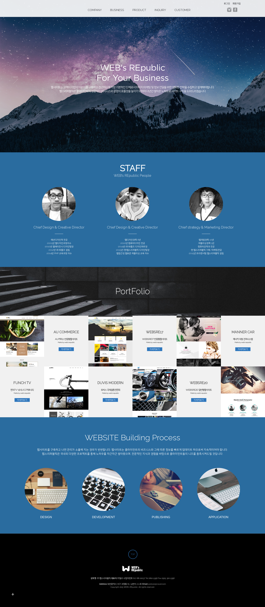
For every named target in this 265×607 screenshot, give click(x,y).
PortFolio (132, 291)
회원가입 (237, 3)
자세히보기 (66, 349)
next (249, 80)
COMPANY (95, 10)
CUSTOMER (182, 10)
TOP (133, 554)
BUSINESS (117, 10)
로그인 (227, 3)
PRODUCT (139, 10)
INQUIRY (160, 10)
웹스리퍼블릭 (36, 10)
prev (15, 80)
